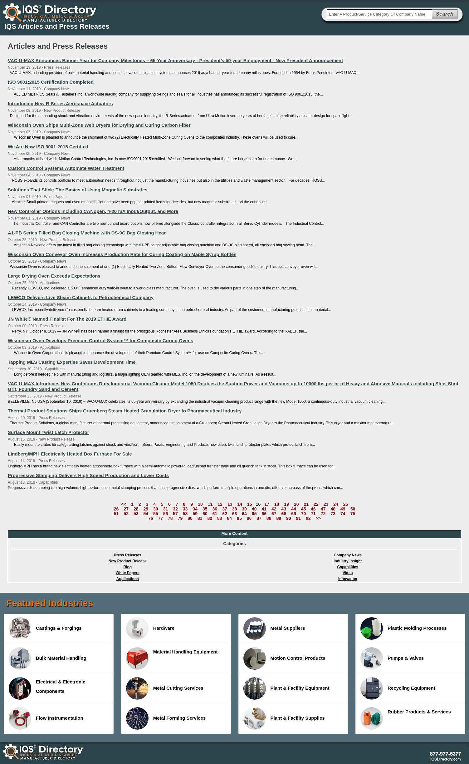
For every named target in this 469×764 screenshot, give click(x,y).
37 (224, 508)
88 (268, 518)
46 (313, 508)
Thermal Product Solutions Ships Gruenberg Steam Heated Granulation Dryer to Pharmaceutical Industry (125, 410)
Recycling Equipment (397, 688)
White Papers (127, 573)
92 (308, 518)
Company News (348, 555)
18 (276, 504)
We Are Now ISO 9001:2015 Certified (48, 146)
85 (239, 518)
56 (165, 513)
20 (296, 504)
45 (303, 508)
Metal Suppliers (274, 628)
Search (445, 14)
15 (249, 504)
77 (160, 518)
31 (165, 508)
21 (306, 504)
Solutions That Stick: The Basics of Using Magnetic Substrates (78, 189)
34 (195, 508)
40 (254, 508)
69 (293, 513)
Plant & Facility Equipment (286, 688)
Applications (127, 579)
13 (229, 504)
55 (155, 513)
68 (283, 513)
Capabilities (347, 567)
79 (180, 518)
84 (229, 518)
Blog (127, 567)
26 (116, 508)
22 (316, 504)
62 (224, 513)
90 (288, 518)
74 (342, 513)
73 (332, 513)
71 (313, 513)
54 (146, 513)
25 (345, 504)
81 (200, 518)
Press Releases (127, 555)
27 (126, 508)
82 (209, 518)
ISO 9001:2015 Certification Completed (51, 82)
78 (170, 518)
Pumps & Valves (392, 658)
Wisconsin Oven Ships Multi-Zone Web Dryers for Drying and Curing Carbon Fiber (99, 125)
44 (293, 508)
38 (234, 508)
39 (244, 508)
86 (249, 518)
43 (283, 508)
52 (126, 513)
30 (155, 508)
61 (215, 513)
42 (273, 508)
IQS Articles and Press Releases (57, 26)
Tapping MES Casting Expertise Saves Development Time (72, 362)
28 (136, 508)
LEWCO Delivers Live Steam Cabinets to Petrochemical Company (81, 297)
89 (278, 518)
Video (348, 573)
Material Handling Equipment (172, 658)
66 (263, 513)
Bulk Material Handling (47, 658)
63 (234, 513)
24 (335, 504)
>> (318, 518)
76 (150, 518)
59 (195, 513)
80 (190, 518)
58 (185, 513)
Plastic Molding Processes (403, 628)
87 (258, 518)
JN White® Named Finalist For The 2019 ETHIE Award (67, 319)
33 (185, 508)
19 (286, 504)
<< (123, 504)
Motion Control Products (284, 658)
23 (326, 504)
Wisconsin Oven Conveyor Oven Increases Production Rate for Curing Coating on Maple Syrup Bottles (122, 254)
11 (210, 504)
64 (244, 513)
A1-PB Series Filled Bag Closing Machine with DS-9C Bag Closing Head (87, 232)
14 (239, 504)
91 (298, 518)
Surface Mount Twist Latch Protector (48, 432)
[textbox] (379, 14)
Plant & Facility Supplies (284, 718)
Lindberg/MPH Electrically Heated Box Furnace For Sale (70, 453)
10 (200, 504)
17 (266, 504)
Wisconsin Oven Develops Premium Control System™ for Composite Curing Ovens (100, 340)
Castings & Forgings (45, 628)
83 (219, 518)
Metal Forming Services (166, 718)
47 (323, 508)
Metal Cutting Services (164, 688)
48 (332, 508)
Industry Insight (348, 561)
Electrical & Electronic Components (47, 688)
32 (175, 508)
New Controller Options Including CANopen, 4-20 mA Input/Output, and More (93, 211)
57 (175, 513)
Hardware (150, 628)
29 (146, 508)
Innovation (347, 579)
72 (323, 513)
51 (116, 513)
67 (273, 513)
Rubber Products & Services (405, 718)
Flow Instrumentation (46, 718)
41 (263, 508)
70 (303, 513)
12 (219, 504)
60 (205, 513)
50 (352, 508)
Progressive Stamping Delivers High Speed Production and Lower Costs (88, 475)
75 (352, 513)
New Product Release (128, 561)
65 (254, 513)
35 (205, 508)
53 (136, 513)
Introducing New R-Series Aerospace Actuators (60, 103)
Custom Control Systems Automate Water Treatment (66, 168)
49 (342, 508)
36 (215, 508)
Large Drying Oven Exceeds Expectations (54, 275)
